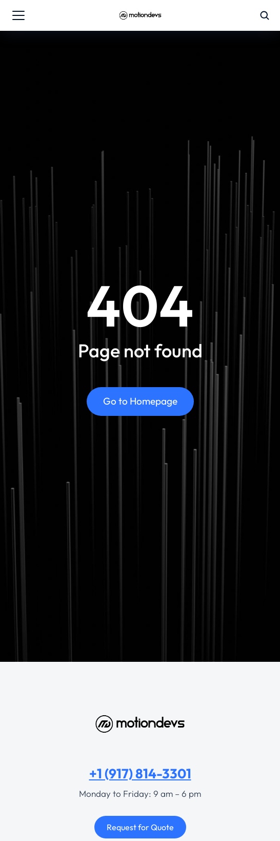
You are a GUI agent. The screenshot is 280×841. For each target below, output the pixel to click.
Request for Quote (140, 827)
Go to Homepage (140, 401)
